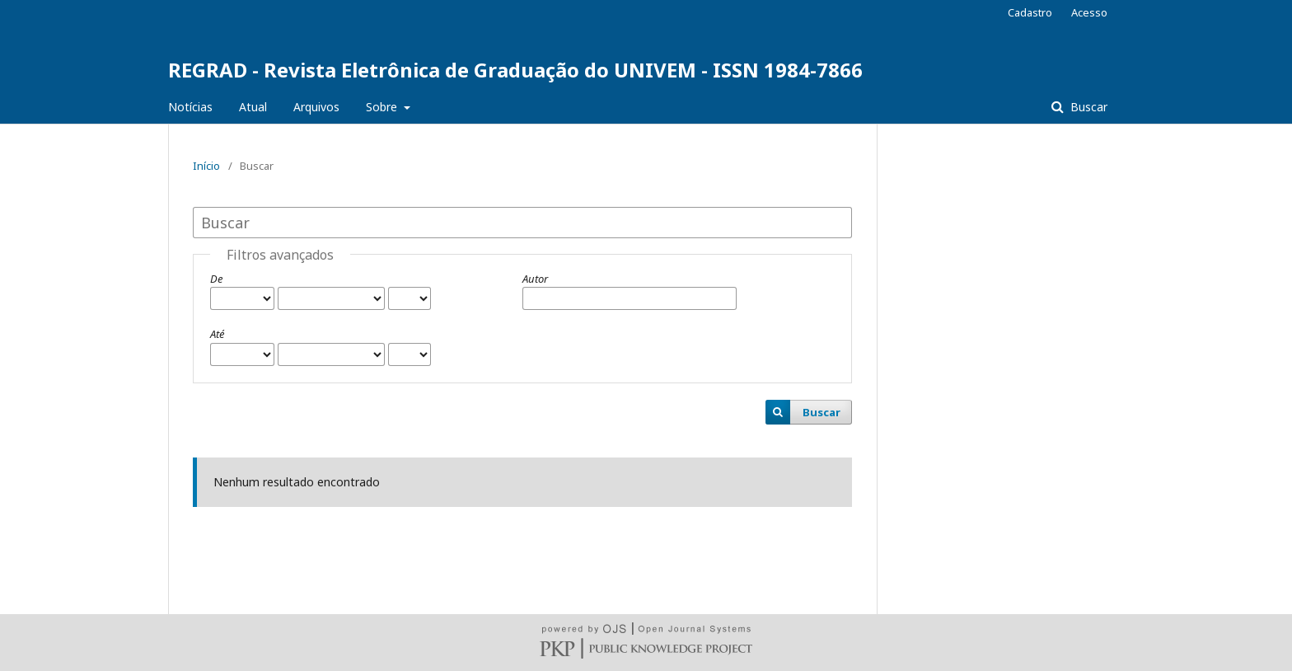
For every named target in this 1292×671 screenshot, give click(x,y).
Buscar (1087, 107)
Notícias (190, 107)
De (216, 278)
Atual (253, 107)
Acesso (1089, 12)
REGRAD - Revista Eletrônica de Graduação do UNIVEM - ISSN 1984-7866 (515, 69)
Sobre (383, 107)
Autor (535, 278)
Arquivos (316, 107)
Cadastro (1030, 12)
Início (206, 165)
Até (217, 333)
